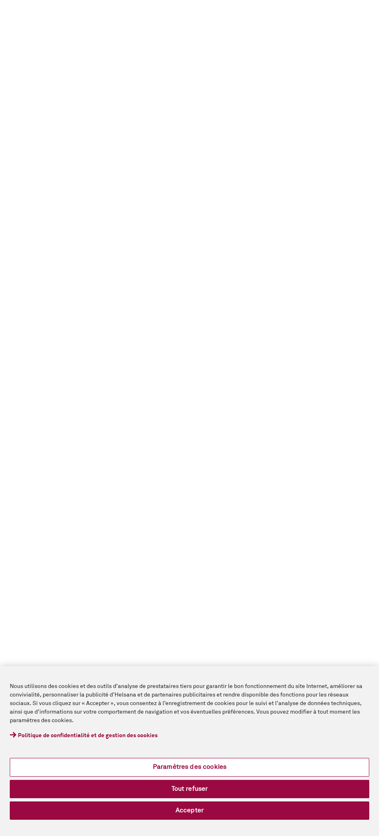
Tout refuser (189, 789)
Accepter (189, 810)
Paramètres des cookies (190, 767)
